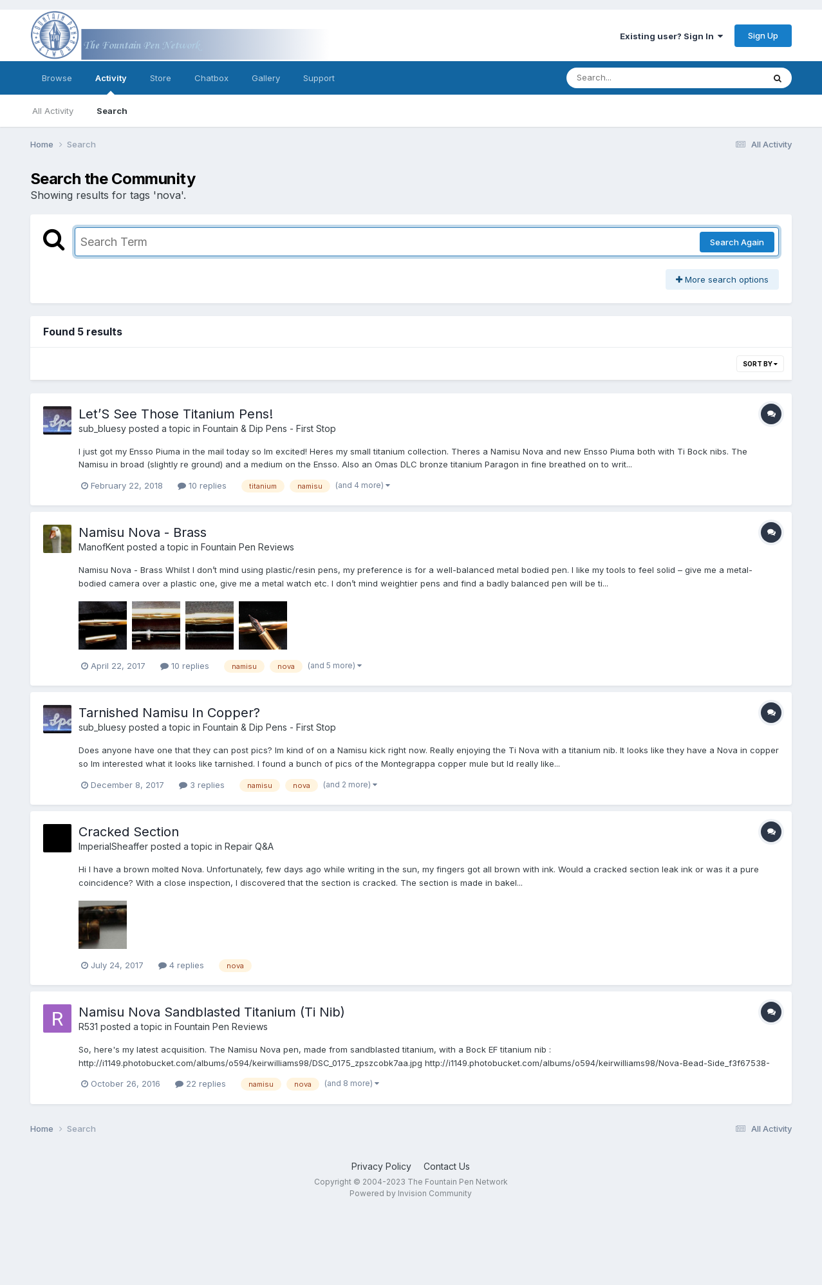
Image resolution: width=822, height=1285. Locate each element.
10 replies (202, 485)
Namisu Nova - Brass (143, 532)
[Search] (629, 78)
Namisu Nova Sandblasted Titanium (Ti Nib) (212, 1012)
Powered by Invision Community (411, 1193)
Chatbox (211, 78)
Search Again (737, 242)
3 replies (202, 785)
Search (112, 111)
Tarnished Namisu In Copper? (169, 712)
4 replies (181, 965)
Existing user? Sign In (671, 36)
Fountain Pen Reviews (247, 546)
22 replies (200, 1083)
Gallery (266, 78)
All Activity (52, 111)
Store (160, 78)
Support (319, 78)
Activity (111, 84)
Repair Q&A (249, 846)
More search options (722, 279)
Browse (57, 78)
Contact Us (447, 1166)
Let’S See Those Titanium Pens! (176, 414)
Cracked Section (129, 831)
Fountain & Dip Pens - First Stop (269, 428)
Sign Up (763, 35)
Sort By (760, 364)
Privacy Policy (381, 1166)
